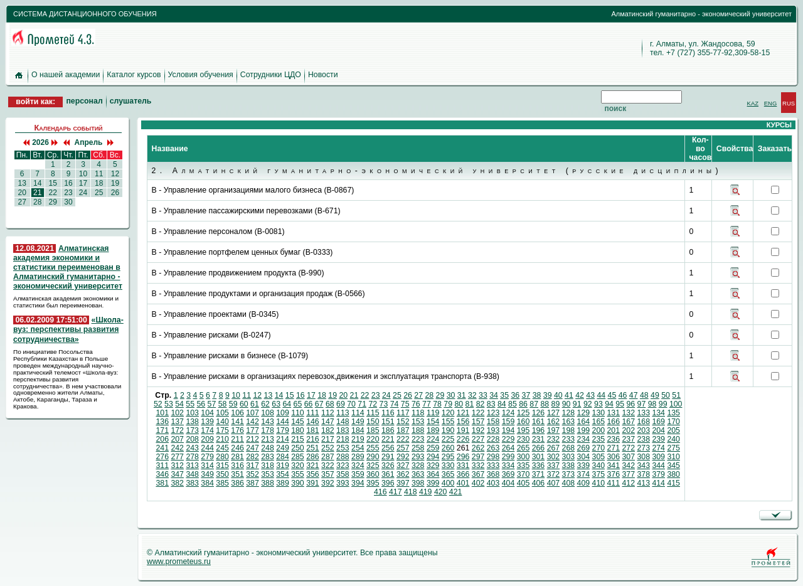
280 (222, 456)
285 (297, 456)
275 (673, 448)
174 (207, 430)
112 (327, 412)
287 (327, 456)
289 (357, 456)
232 (553, 439)
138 (192, 421)
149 (357, 421)
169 (658, 421)
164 (583, 421)
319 (282, 465)
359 (357, 474)
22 (52, 192)
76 (416, 404)
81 (469, 404)
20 (22, 192)
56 (200, 404)
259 (433, 448)
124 (508, 412)
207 (177, 439)
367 (478, 474)
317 (252, 465)
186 (388, 430)
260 (448, 448)
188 (418, 430)
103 (192, 412)
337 (553, 465)
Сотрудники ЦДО (270, 74)
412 (628, 483)
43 (590, 395)
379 (658, 474)
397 (403, 483)
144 (282, 421)
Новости (323, 74)
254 (357, 448)
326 (388, 465)
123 (493, 412)
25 (99, 192)
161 (538, 421)
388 (267, 483)
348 (192, 474)
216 (312, 439)
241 (162, 448)
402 (478, 483)
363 (418, 474)
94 (609, 404)
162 (553, 421)
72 (372, 404)
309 (658, 456)
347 (177, 474)
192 (478, 430)
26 (115, 192)
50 (665, 395)
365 (448, 474)
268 (568, 448)
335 (523, 465)
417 (395, 491)
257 (403, 448)
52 (158, 404)
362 (403, 474)
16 (68, 183)
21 (37, 192)
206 (162, 439)
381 (162, 483)
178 (267, 430)
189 (433, 430)
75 (405, 404)
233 (568, 439)
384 (207, 483)
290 (373, 456)
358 (342, 474)
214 (282, 439)
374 (583, 474)
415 (673, 483)
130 (598, 412)
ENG (770, 103)
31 (461, 395)
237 (628, 439)
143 (267, 421)
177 (252, 430)
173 (192, 430)
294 (433, 456)
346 (162, 474)
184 (357, 430)
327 (403, 465)
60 (244, 404)
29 (52, 202)
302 (553, 456)
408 (568, 483)
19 (115, 183)
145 (297, 421)
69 (340, 404)
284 (282, 456)
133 (643, 412)
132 (628, 412)
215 (297, 439)
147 (327, 421)
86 (523, 404)
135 (673, 412)
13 (22, 183)
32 (472, 395)
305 (598, 456)
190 (448, 430)
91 (577, 404)
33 (483, 395)
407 (553, 483)
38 (537, 395)
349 (207, 474)
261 (463, 448)
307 (628, 456)
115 (373, 412)
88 (544, 404)
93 (598, 404)
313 (192, 465)
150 (373, 421)
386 (237, 483)
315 (222, 465)
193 (493, 430)
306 (613, 456)
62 (265, 404)
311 (162, 465)
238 (643, 439)
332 (478, 465)
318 (267, 465)
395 (373, 483)
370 (523, 474)
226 (463, 439)
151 (388, 421)
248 (267, 448)
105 (222, 412)
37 (526, 395)
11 (99, 173)
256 (388, 448)
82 (480, 404)
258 (418, 448)
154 (433, 421)
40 (558, 395)
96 (630, 404)
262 (478, 448)
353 (267, 474)
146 (312, 421)
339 (583, 465)
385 (222, 483)
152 (403, 421)
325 (373, 465)
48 (644, 395)
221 (388, 439)
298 (493, 456)
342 (628, 465)
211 (237, 439)
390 (297, 483)
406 (538, 483)
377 (628, 474)
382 (177, 483)
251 (312, 448)
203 (643, 430)
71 (362, 404)
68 (330, 404)
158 (493, 421)
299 (508, 456)
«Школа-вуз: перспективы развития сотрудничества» (68, 329)
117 (403, 412)
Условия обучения (200, 74)
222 (403, 439)
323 (342, 465)
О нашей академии (65, 74)
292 (403, 456)
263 (493, 448)
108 (267, 412)
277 (177, 456)
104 (207, 412)
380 (673, 474)
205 (673, 430)
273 (643, 448)
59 (233, 404)
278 (192, 456)
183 (342, 430)
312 (177, 465)
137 (177, 421)
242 (177, 448)
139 (207, 421)
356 (312, 474)
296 (463, 456)
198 (568, 430)
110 (297, 412)
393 (342, 483)
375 (598, 474)
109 (282, 412)
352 (252, 474)
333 (493, 465)
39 (547, 395)
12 (115, 173)
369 (508, 474)
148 (342, 421)
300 (523, 456)
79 (448, 404)
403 (493, 483)
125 (523, 412)
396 (388, 483)
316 (237, 465)
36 (515, 395)
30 (68, 202)
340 (598, 465)
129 (583, 412)
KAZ (752, 103)
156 (463, 421)
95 (619, 404)
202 (628, 430)
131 (613, 412)
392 (327, 483)
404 (508, 483)
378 (643, 474)
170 (673, 421)
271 (613, 448)
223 (418, 439)
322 (327, 465)
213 (267, 439)
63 (276, 404)
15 (52, 183)
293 (418, 456)
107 (252, 412)
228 (493, 439)
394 (357, 483)
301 (538, 456)
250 (297, 448)
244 (207, 448)
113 (342, 412)
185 (373, 430)
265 (523, 448)
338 (568, 465)
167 (628, 421)
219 (357, 439)
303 (568, 456)
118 (418, 412)
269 (583, 448)
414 (658, 483)
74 (394, 404)
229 (508, 439)
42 (579, 395)
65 (298, 404)
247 (252, 448)
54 (179, 404)
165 (598, 421)
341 (613, 465)
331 (463, 465)
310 (673, 456)
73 (384, 404)
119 (433, 412)
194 (508, 430)
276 (162, 456)
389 (282, 483)
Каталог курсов (134, 74)
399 (433, 483)
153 (418, 421)
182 (327, 430)
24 (83, 192)
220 (373, 439)
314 (207, 465)
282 (252, 456)
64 (286, 404)
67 (319, 404)
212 (252, 439)
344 (658, 465)
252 (327, 448)
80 (458, 404)
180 (297, 430)
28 (37, 202)
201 (613, 430)
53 (168, 404)
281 (237, 456)
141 (237, 421)
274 (658, 448)
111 (312, 412)
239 (658, 439)
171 (162, 430)
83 (491, 404)
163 (568, 421)
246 (237, 448)
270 (598, 448)
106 (237, 412)
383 (192, 483)
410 (598, 483)
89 (555, 404)
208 (192, 439)
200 (598, 430)
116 (388, 412)
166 (613, 421)
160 (523, 421)
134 (658, 412)
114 (357, 412)
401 (463, 483)
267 (553, 448)
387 (252, 483)
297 (478, 456)
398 (418, 483)
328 (418, 465)
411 (613, 483)
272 (628, 448)
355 (297, 474)
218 (342, 439)
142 (252, 421)
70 (351, 404)
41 (569, 395)
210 (222, 439)
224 (433, 439)
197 (553, 430)
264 (508, 448)
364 (433, 474)
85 (512, 404)
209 (207, 439)
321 (312, 465)
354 (282, 474)
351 (237, 474)
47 (633, 395)
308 (643, 456)
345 (673, 465)
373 (568, 474)
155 (448, 421)
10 (83, 173)
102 (177, 412)
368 (493, 474)
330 (448, 465)
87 (533, 404)
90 (566, 404)
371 (538, 474)
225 (448, 439)
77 (426, 404)
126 (538, 412)
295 (448, 456)
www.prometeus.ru (179, 561)
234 (583, 439)
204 (658, 430)
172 (177, 430)
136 (162, 421)
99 (663, 404)
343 (643, 465)
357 (327, 474)
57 (212, 404)
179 (282, 430)
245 (222, 448)
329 (433, 465)
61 (254, 404)
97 (641, 404)
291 (388, 456)
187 (403, 430)
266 (538, 448)
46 (623, 395)
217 (327, 439)
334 (508, 465)
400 (448, 483)
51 (676, 395)
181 (312, 430)
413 (643, 483)
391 (312, 483)
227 (478, 439)
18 (99, 183)
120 (448, 412)
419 (425, 491)
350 (222, 474)
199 (583, 430)
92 (587, 404)
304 (583, 456)
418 (410, 491)
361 (388, 474)
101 (162, 412)
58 (222, 404)
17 (83, 183)
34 (493, 395)
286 (312, 456)
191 (463, 430)
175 (222, 430)
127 (553, 412)
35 (504, 395)
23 (68, 192)
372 (553, 474)
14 (37, 183)
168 (643, 421)
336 (538, 465)
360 (373, 474)
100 (676, 404)
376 (613, 474)
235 (598, 439)
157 (478, 421)
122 (478, 412)
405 (523, 483)
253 (342, 448)
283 (267, 456)
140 (222, 421)
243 (192, 448)
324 (357, 465)
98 (652, 404)
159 (508, 421)
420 (440, 491)
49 (655, 395)
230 (523, 439)
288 (342, 456)
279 (207, 456)
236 (613, 439)
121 (463, 412)
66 (308, 404)
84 (501, 404)
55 (190, 404)
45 (612, 395)
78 (437, 404)
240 (673, 439)
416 (380, 491)
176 (237, 430)
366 (463, 474)
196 (538, 430)
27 (22, 202)
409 (583, 483)
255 (373, 448)
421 (455, 491)
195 (523, 430)
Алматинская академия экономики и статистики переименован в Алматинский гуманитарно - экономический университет (67, 267)
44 (601, 395)
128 (568, 412)
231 (538, 439)
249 (282, 448)
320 (297, 465)
